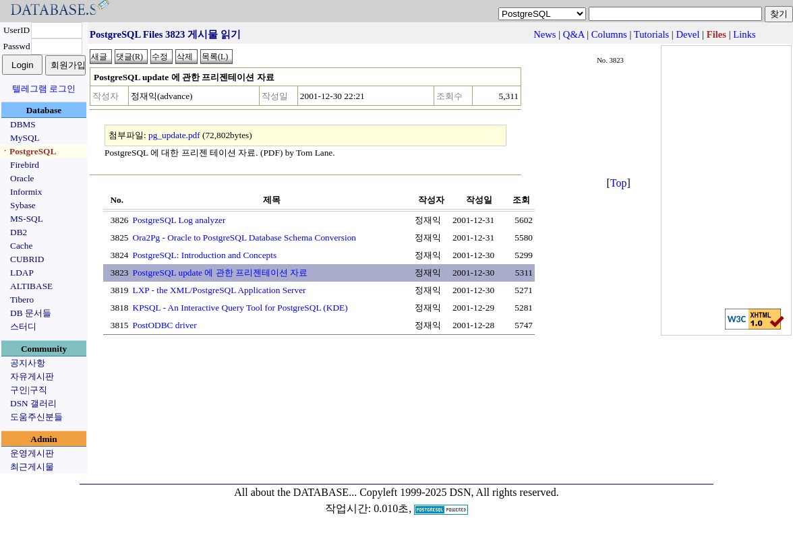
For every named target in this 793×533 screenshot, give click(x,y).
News (544, 34)
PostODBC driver (165, 325)
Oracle (22, 178)
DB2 (18, 232)
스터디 (23, 326)
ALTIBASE (31, 286)
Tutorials (651, 34)
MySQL (25, 138)
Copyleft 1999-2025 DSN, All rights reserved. (459, 492)
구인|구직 (28, 390)
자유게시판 (32, 376)
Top (618, 183)
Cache (21, 246)
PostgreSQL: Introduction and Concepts (205, 255)
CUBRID (27, 259)
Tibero (22, 299)
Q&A (574, 34)
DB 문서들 (30, 313)
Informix (26, 192)
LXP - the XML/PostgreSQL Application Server (219, 290)
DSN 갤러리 (33, 403)
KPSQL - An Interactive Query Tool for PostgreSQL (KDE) (240, 308)
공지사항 (27, 363)
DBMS (23, 124)
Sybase (23, 205)
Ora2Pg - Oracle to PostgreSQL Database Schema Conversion (245, 237)
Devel (687, 34)
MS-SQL (26, 219)
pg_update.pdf (174, 135)
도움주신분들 (36, 417)
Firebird (24, 165)
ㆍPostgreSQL (28, 151)
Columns (609, 34)
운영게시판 (32, 453)
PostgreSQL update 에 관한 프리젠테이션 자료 (220, 273)
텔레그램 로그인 (44, 89)
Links (744, 34)
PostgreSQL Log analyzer (179, 220)
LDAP (22, 273)
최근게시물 (32, 467)
